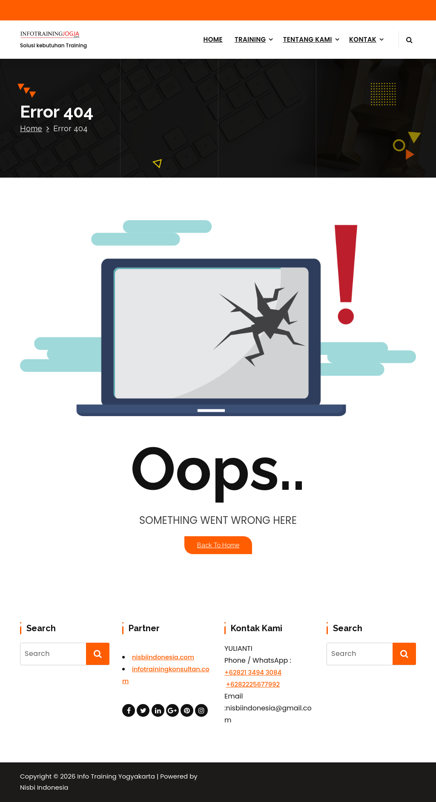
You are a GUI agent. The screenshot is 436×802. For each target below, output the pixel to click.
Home (31, 128)
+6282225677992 (253, 684)
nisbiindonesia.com (163, 657)
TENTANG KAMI (307, 39)
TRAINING (250, 39)
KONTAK (362, 39)
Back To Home (218, 545)
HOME (213, 39)
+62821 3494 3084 (252, 672)
